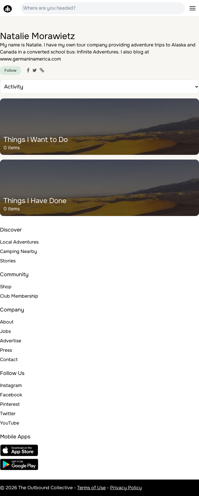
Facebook (11, 395)
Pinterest (10, 404)
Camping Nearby (18, 251)
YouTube (9, 423)
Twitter (8, 413)
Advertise (10, 341)
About (7, 322)
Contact (9, 359)
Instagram (11, 385)
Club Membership (19, 296)
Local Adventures (19, 242)
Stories (8, 261)
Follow (10, 70)
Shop (5, 287)
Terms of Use (91, 488)
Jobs (5, 331)
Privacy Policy (126, 488)
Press (6, 350)
